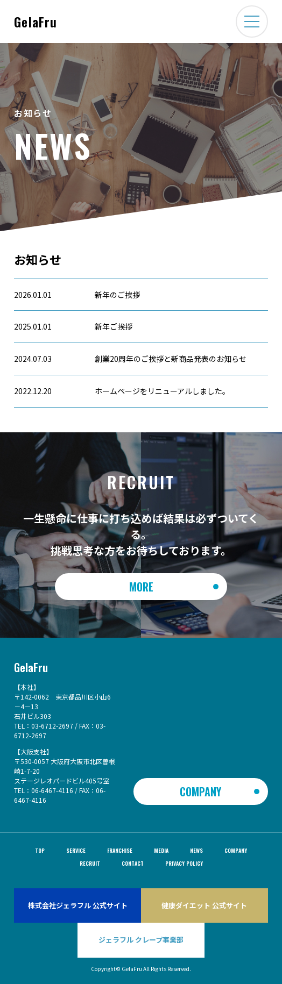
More (141, 587)
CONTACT (133, 863)
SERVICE (76, 850)
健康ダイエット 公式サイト (204, 905)
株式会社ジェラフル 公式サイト (78, 905)
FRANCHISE (119, 850)
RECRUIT (90, 863)
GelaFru (35, 21)
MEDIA (161, 850)
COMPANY (200, 791)
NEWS (196, 850)
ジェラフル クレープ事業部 (141, 940)
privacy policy (184, 863)
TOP (40, 850)
